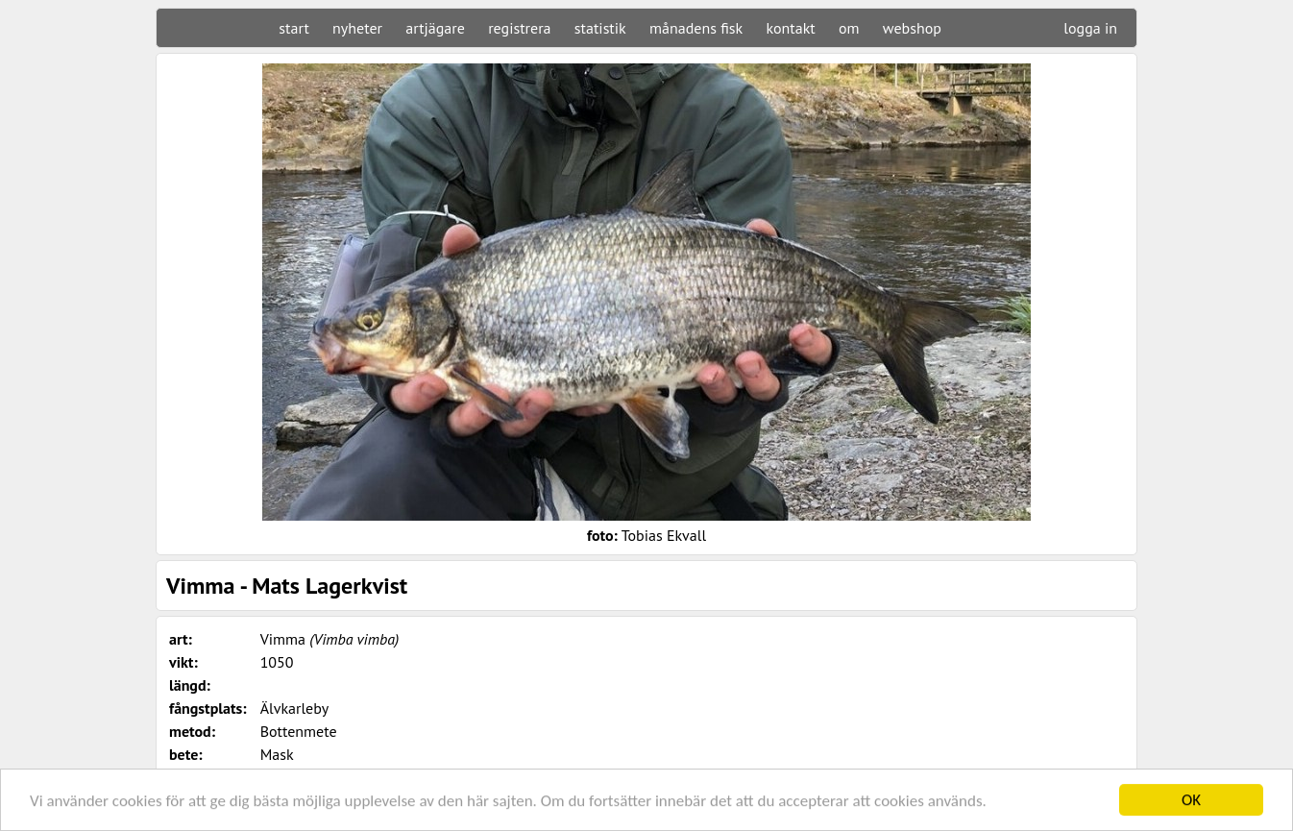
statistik (600, 27)
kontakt (790, 27)
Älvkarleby (294, 708)
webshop (912, 27)
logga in (1090, 27)
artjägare (435, 27)
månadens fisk (696, 27)
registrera (519, 27)
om (849, 27)
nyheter (357, 27)
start (293, 27)
